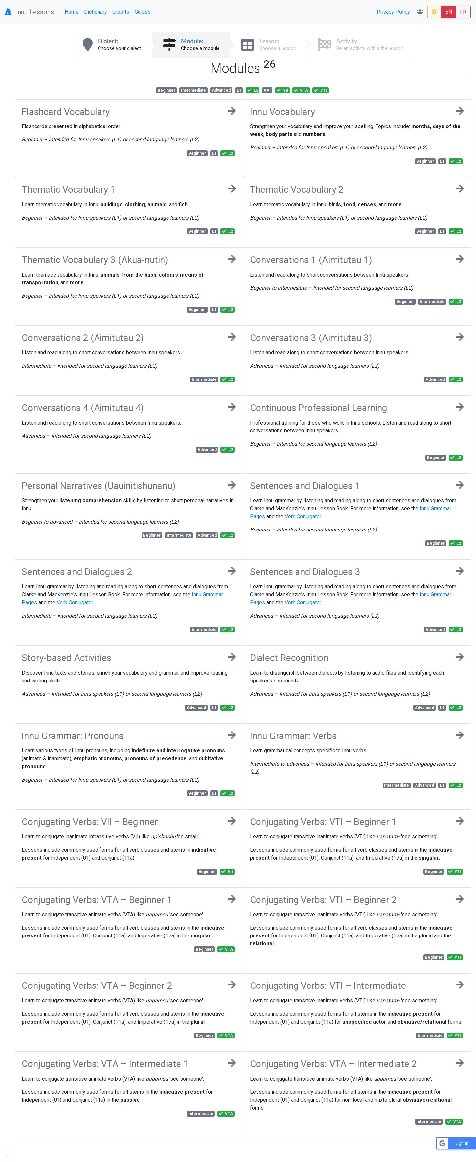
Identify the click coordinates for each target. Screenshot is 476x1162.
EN (448, 12)
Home (72, 12)
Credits (120, 12)
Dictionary (95, 12)
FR (463, 12)
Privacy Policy (393, 12)
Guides (143, 12)
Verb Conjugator (303, 516)
